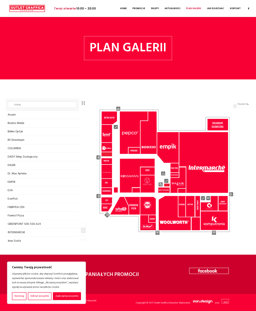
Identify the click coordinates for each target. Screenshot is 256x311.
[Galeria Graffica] (23, 8)
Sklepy (155, 8)
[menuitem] (123, 8)
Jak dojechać (215, 8)
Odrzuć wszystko (39, 296)
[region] (46, 283)
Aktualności (173, 8)
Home (123, 8)
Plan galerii (193, 8)
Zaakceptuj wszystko (66, 296)
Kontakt (235, 8)
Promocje (138, 8)
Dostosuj (19, 296)
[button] (248, 8)
